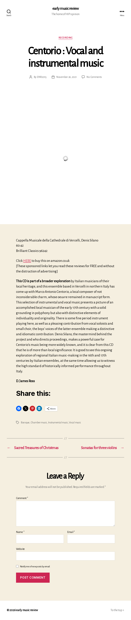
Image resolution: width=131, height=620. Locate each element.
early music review (65, 9)
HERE (27, 261)
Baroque (25, 422)
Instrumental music (58, 422)
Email (71, 532)
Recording (66, 37)
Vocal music (75, 422)
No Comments (94, 77)
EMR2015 (42, 77)
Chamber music (39, 422)
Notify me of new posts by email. (35, 566)
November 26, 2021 (66, 77)
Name (20, 532)
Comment (22, 498)
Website (20, 549)
